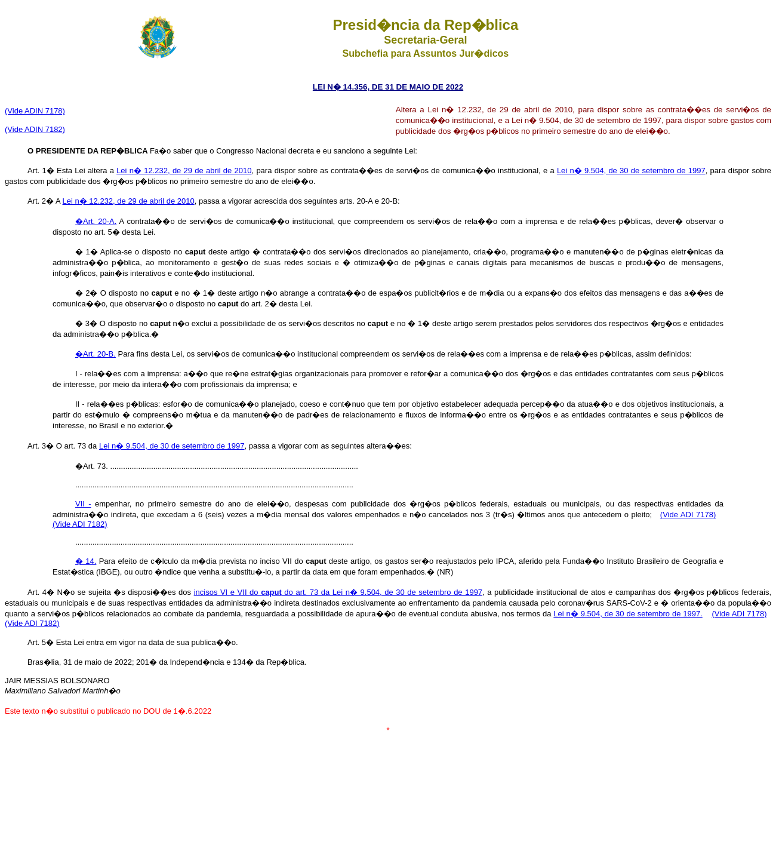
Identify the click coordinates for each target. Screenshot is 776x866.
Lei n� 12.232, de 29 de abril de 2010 (183, 170)
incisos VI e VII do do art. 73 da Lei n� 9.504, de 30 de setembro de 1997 (338, 592)
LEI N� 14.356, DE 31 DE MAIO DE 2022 (388, 86)
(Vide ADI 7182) (80, 524)
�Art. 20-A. (95, 221)
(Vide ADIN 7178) (35, 110)
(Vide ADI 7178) (688, 514)
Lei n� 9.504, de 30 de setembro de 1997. (627, 613)
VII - (83, 503)
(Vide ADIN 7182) (35, 129)
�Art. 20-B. (95, 353)
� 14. (85, 561)
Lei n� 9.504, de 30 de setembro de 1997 (631, 170)
